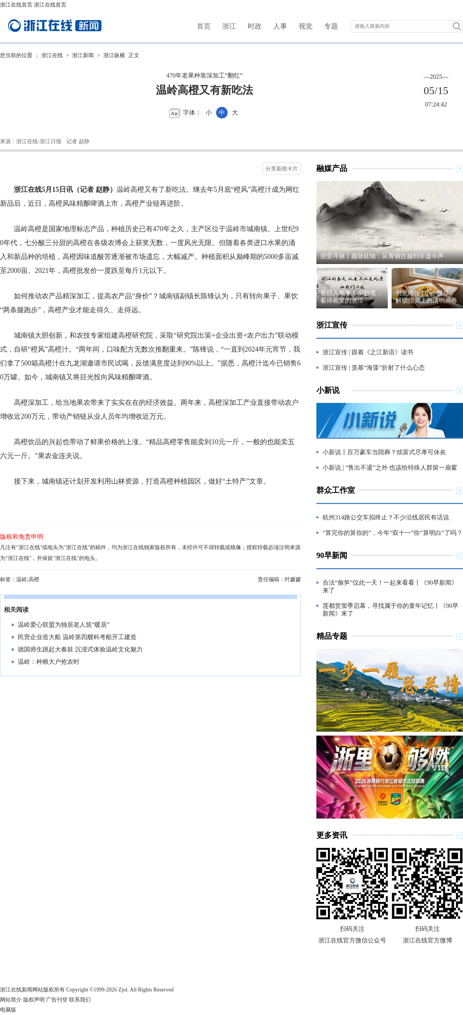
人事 (280, 26)
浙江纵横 (114, 55)
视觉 (306, 26)
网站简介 (11, 1000)
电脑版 (8, 1010)
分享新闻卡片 (281, 169)
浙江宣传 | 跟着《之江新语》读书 (368, 352)
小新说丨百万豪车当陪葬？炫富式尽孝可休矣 (384, 452)
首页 (204, 26)
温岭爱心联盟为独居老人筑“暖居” (64, 624)
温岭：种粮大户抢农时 (48, 661)
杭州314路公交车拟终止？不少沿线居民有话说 (386, 517)
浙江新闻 (83, 55)
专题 (331, 26)
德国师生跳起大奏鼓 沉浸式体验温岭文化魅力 (80, 649)
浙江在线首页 (16, 5)
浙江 (229, 26)
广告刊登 (57, 1000)
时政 (255, 26)
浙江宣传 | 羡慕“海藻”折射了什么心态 (374, 367)
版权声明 (34, 1000)
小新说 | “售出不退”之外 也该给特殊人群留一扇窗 (390, 467)
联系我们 (80, 1000)
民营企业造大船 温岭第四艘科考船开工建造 (77, 637)
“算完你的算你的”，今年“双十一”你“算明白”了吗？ (393, 532)
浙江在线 (52, 55)
